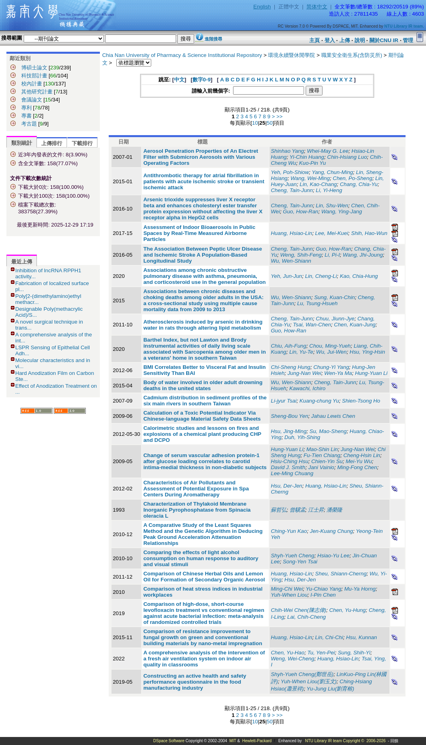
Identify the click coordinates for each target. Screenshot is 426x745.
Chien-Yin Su (327, 461)
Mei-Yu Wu (359, 461)
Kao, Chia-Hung (359, 276)
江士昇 (316, 510)
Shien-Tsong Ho (361, 401)
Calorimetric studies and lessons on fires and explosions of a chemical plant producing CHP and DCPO (202, 434)
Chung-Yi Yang (331, 367)
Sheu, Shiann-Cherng (341, 574)
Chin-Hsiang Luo (347, 157)
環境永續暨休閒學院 (291, 55)
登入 (330, 40)
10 (255, 123)
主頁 (314, 40)
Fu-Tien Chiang (322, 455)
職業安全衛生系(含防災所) (351, 55)
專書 (26, 116)
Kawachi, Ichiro (307, 388)
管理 (408, 40)
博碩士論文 (34, 68)
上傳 (344, 40)
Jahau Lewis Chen (333, 416)
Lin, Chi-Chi (329, 637)
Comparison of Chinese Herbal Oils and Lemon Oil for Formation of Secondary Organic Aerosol (204, 577)
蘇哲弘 (278, 510)
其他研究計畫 (37, 92)
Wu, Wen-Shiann (291, 261)
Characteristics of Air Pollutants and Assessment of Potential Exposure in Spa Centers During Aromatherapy (196, 489)
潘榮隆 (334, 510)
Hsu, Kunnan (361, 637)
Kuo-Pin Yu (312, 163)
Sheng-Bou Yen (289, 416)
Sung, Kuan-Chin (334, 297)
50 (270, 123)
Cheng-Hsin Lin (361, 455)
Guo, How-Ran (300, 212)
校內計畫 (31, 84)
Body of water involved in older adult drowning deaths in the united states (202, 385)
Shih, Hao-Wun (369, 233)
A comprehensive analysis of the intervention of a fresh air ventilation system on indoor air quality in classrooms (204, 659)
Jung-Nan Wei (304, 373)
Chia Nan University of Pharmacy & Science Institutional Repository (182, 55)
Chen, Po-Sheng (353, 178)
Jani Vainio (321, 467)
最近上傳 (21, 262)
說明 (360, 40)
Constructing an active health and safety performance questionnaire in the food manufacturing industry (194, 682)
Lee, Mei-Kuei (331, 233)
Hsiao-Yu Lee (333, 556)
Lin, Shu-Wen (332, 205)
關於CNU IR (383, 40)
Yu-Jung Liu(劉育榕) (330, 689)
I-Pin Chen (323, 595)
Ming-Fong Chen (357, 467)
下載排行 (82, 143)
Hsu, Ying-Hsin (367, 352)
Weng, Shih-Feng (300, 255)
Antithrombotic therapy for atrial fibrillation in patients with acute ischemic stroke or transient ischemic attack (203, 181)
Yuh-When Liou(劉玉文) (309, 681)
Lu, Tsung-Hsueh (317, 303)
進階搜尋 (213, 38)
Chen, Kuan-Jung (355, 325)
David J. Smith (288, 467)
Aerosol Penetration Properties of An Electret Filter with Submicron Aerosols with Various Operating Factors (200, 157)
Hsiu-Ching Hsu (289, 461)
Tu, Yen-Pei (321, 653)
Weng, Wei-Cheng (292, 659)
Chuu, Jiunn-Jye (335, 319)
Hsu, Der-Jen (286, 486)
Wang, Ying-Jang (341, 212)
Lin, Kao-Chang (318, 184)
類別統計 (21, 143)
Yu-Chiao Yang (323, 589)
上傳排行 (51, 143)
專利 (26, 108)
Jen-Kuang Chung (331, 531)
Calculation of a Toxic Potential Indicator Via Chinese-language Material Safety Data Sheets (202, 416)
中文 (179, 80)
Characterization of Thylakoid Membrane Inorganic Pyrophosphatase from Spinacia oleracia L (196, 510)
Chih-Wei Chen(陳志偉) (298, 610)
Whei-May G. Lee (328, 151)
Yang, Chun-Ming (332, 172)
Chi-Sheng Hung (290, 367)
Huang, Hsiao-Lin (291, 233)
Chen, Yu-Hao (287, 653)
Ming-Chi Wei (287, 589)
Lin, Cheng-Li (321, 276)
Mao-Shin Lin (322, 449)
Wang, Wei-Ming (310, 178)
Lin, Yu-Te (301, 352)
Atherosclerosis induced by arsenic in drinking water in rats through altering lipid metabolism (202, 325)
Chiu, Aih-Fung (288, 346)
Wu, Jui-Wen (331, 352)
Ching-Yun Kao (289, 531)
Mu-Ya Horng (359, 589)
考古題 (29, 124)
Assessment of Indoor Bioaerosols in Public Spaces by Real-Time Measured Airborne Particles (199, 233)
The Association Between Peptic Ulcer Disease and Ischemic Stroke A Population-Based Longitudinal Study (202, 255)
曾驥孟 (297, 510)
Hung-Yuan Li (371, 373)
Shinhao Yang (287, 151)
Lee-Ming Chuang (292, 473)
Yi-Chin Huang (307, 157)
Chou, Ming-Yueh (330, 346)
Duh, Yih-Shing (302, 437)
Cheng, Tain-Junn (292, 190)
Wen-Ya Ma (338, 373)
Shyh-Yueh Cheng (292, 556)
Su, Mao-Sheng (328, 431)
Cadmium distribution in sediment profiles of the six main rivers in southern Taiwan (204, 401)
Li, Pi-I (332, 255)
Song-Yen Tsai (300, 562)
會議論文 (31, 100)
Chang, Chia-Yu (358, 184)
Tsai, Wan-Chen (312, 325)
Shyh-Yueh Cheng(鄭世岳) (302, 674)
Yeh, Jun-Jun (286, 276)
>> (279, 116)
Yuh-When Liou (289, 595)
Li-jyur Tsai (283, 401)
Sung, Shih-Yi (354, 653)
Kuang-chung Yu (319, 401)
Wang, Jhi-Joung (363, 255)
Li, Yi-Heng (329, 190)
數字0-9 (202, 80)
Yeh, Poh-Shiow (290, 172)
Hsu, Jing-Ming (288, 431)
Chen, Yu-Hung (347, 610)
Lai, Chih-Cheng (306, 617)
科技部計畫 (34, 76)
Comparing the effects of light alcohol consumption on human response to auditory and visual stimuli (200, 558)
